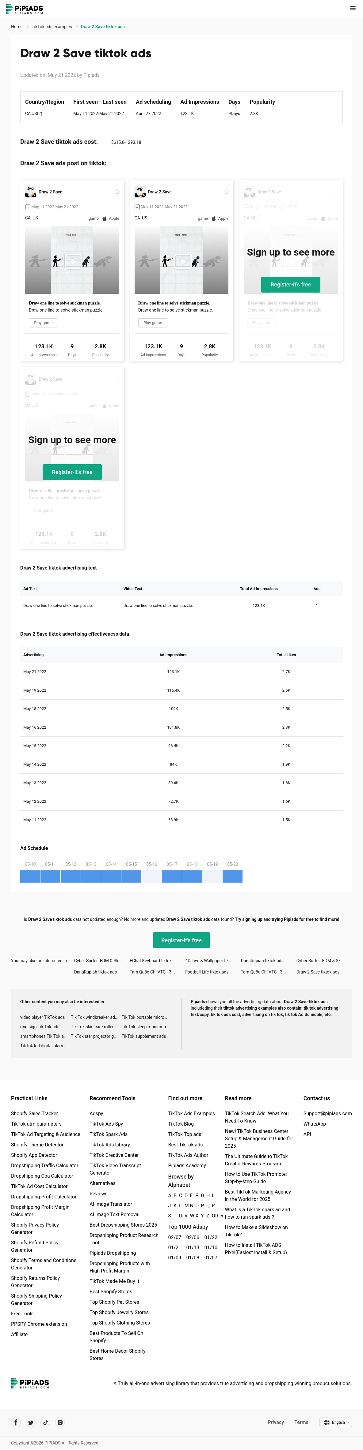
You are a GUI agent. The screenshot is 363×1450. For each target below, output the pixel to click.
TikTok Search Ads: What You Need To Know (256, 1117)
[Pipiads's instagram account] (60, 1422)
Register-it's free (291, 284)
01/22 (210, 1237)
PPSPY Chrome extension (39, 1324)
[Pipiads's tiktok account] (45, 1422)
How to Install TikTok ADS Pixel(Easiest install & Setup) (256, 1248)
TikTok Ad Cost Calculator (39, 1186)
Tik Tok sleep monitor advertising (147, 1026)
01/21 (173, 1247)
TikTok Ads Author (188, 1155)
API (307, 1134)
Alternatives (103, 1183)
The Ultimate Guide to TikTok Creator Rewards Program (256, 1160)
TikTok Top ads (184, 1134)
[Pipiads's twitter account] (31, 1422)
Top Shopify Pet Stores (114, 1302)
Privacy (276, 1422)
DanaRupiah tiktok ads (262, 960)
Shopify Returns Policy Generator (35, 1281)
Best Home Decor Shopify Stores (117, 1354)
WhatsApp (315, 1124)
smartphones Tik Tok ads (44, 1036)
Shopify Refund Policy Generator (35, 1246)
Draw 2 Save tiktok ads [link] (103, 26)
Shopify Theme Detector (37, 1145)
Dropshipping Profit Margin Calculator (40, 1210)
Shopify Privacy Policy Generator (35, 1228)
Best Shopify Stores (111, 1292)
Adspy (96, 1113)
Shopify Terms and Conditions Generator (43, 1264)
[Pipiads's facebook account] (16, 1422)
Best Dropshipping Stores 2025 (123, 1225)
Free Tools (22, 1314)
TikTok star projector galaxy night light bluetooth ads (96, 1036)
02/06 (191, 1237)
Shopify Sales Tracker (34, 1113)
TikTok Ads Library (110, 1145)
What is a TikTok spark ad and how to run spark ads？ (257, 1213)
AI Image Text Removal (114, 1214)
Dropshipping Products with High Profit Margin (120, 1267)
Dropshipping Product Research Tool (124, 1239)
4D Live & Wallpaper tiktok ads (213, 960)
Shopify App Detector (34, 1155)
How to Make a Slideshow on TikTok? (256, 1231)
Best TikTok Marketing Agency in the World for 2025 (258, 1195)
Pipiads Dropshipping (113, 1253)
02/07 (173, 1237)
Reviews (99, 1194)
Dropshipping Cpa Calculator (42, 1176)
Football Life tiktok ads (206, 972)
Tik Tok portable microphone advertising (147, 1017)
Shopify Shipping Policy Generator (36, 1299)
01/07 (210, 1258)
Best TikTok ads (185, 1145)
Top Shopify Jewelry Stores (119, 1312)
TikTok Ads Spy (106, 1124)
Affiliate (19, 1334)
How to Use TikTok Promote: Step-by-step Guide (256, 1177)
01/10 (210, 1247)
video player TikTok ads (42, 1017)
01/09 (173, 1258)
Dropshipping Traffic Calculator (44, 1165)
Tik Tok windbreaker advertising (96, 1017)
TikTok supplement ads (144, 1036)
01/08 (191, 1258)
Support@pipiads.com (328, 1113)
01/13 (191, 1247)
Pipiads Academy (187, 1165)
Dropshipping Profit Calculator (43, 1197)
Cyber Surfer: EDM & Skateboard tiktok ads (102, 960)
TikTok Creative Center (114, 1155)
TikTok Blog (181, 1124)
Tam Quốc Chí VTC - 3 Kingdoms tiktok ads (157, 972)
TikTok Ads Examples (191, 1113)
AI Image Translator (111, 1204)
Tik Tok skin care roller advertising (96, 1026)
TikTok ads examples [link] (52, 26)
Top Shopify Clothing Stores (120, 1323)
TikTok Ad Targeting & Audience (45, 1134)
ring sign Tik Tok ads (39, 1026)
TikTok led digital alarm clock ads (45, 1045)
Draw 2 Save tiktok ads (318, 972)
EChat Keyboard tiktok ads (155, 960)
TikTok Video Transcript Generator (115, 1169)
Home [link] (17, 26)
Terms (301, 1422)
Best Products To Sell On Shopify (116, 1336)
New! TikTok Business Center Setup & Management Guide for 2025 (259, 1138)
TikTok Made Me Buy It (114, 1281)
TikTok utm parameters (36, 1124)
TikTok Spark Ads (109, 1134)
